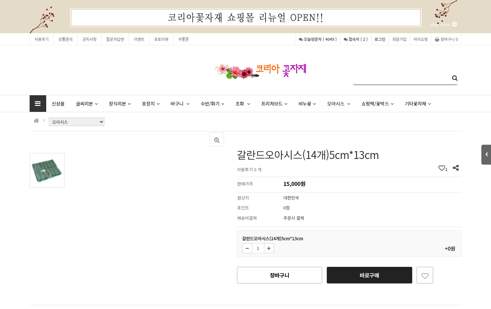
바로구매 (369, 275)
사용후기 (42, 39)
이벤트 (139, 39)
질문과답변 (115, 39)
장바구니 (280, 275)
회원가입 (399, 39)
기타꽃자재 (418, 103)
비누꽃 (307, 103)
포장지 (150, 103)
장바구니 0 (446, 39)
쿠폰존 (183, 39)
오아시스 (338, 103)
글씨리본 (86, 103)
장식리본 (120, 103)
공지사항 (89, 39)
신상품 (58, 103)
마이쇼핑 (421, 39)
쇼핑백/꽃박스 (377, 103)
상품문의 (66, 39)
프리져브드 (274, 103)
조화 (242, 103)
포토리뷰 (161, 39)
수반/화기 (212, 103)
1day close (442, 24)
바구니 (180, 103)
